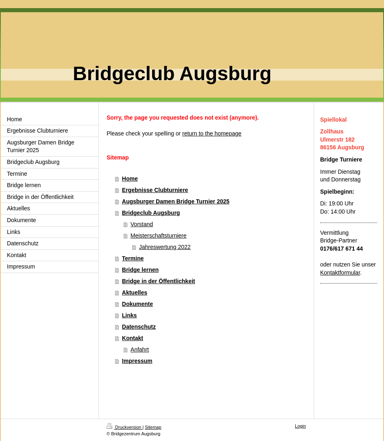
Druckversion (124, 427)
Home (130, 178)
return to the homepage (212, 133)
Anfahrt (140, 349)
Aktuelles (134, 292)
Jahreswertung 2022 (165, 247)
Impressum (137, 361)
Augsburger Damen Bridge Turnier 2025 (175, 201)
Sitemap (153, 427)
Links (129, 315)
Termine (133, 258)
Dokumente (137, 304)
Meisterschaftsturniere (159, 235)
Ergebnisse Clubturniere (155, 190)
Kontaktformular (340, 272)
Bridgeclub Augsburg (151, 213)
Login (300, 426)
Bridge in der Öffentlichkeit (158, 281)
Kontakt (132, 338)
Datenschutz (139, 326)
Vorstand (142, 224)
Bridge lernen (140, 269)
